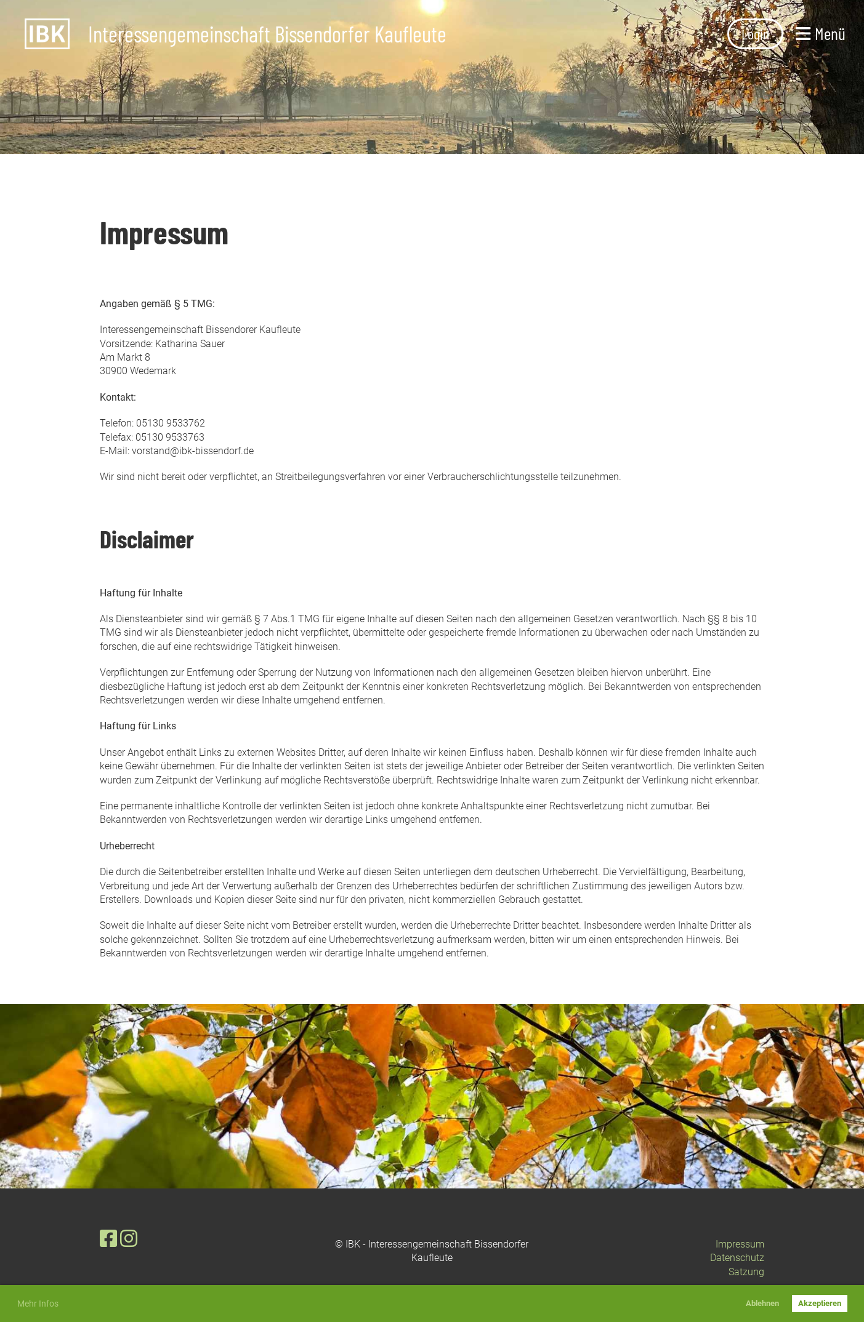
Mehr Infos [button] (38, 1303)
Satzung (746, 1272)
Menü (821, 33)
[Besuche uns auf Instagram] (128, 1239)
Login (755, 33)
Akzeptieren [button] (819, 1303)
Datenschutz (737, 1258)
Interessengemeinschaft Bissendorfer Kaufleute (267, 34)
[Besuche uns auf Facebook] (108, 1239)
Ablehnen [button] (762, 1303)
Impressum (740, 1244)
